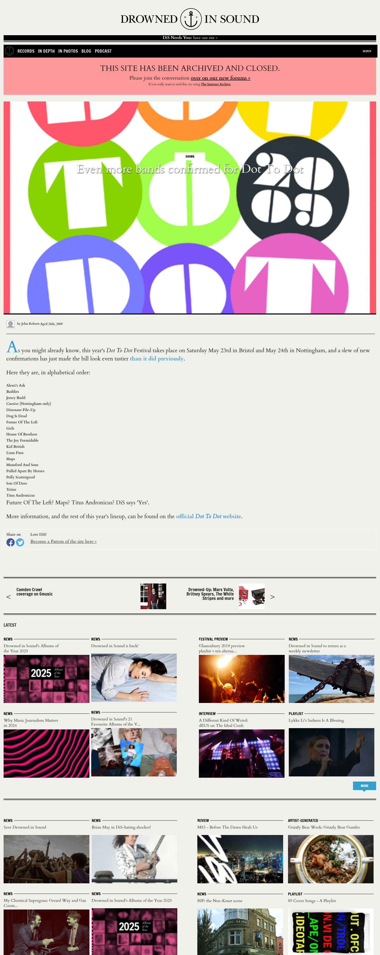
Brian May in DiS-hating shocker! (121, 827)
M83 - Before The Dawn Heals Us (227, 827)
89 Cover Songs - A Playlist (312, 901)
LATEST (10, 625)
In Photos (68, 51)
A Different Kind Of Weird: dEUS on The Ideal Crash (223, 723)
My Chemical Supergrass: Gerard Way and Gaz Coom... (45, 903)
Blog (86, 51)
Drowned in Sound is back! (114, 646)
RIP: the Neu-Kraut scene (220, 901)
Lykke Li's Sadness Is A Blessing (316, 720)
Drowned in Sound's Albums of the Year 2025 (31, 648)
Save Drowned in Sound (25, 827)
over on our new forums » (221, 78)
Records (25, 51)
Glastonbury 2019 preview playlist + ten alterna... (222, 648)
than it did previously (157, 359)
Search (367, 51)
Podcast (103, 51)
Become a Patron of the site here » (63, 541)
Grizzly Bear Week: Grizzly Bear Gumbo (324, 827)
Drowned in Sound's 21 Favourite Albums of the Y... (116, 721)
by (23, 324)
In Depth (46, 51)
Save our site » (190, 37)
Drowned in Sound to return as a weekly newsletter (317, 648)
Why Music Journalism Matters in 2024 (31, 723)
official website (208, 516)
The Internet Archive (215, 84)
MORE (364, 786)
